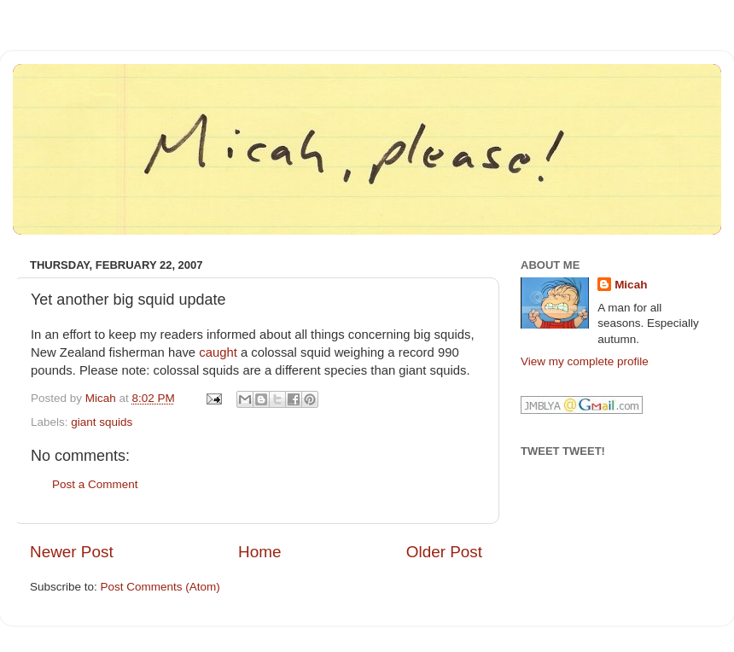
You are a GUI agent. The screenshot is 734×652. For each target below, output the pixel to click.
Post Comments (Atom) (160, 586)
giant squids (101, 422)
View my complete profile (585, 361)
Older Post (444, 552)
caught (218, 352)
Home (259, 552)
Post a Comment (95, 484)
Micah (631, 284)
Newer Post (72, 552)
